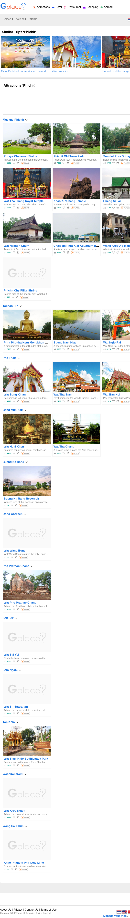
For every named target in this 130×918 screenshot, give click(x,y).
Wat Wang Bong (15, 550)
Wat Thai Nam (62, 394)
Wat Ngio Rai (112, 342)
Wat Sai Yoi (11, 654)
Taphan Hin (10, 306)
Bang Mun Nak (13, 410)
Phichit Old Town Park (68, 156)
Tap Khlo (9, 722)
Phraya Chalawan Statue (20, 156)
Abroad (106, 7)
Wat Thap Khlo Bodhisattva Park (26, 758)
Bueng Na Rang (13, 462)
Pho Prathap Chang (16, 566)
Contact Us (31, 909)
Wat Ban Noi (111, 394)
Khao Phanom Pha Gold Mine (24, 862)
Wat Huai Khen (14, 446)
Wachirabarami (13, 774)
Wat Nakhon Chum (16, 245)
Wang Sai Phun (13, 826)
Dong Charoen (13, 514)
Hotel (56, 7)
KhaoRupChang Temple (69, 201)
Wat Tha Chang (63, 446)
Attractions (41, 7)
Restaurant (72, 7)
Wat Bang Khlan (15, 394)
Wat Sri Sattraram (16, 706)
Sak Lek (8, 618)
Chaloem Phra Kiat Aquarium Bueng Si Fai (82, 245)
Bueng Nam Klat (64, 342)
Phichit (32, 19)
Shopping (90, 7)
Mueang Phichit (13, 119)
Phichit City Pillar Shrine (20, 290)
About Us (5, 909)
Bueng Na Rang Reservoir (21, 498)
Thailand (19, 19)
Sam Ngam (10, 670)
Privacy (18, 909)
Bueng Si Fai (112, 201)
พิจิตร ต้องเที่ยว (61, 71)
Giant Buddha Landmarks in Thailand (23, 71)
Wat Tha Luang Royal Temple (24, 201)
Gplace (7, 19)
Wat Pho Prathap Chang (20, 602)
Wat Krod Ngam (14, 810)
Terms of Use (49, 909)
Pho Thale (9, 358)
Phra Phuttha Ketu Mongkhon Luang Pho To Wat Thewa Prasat (46, 342)
